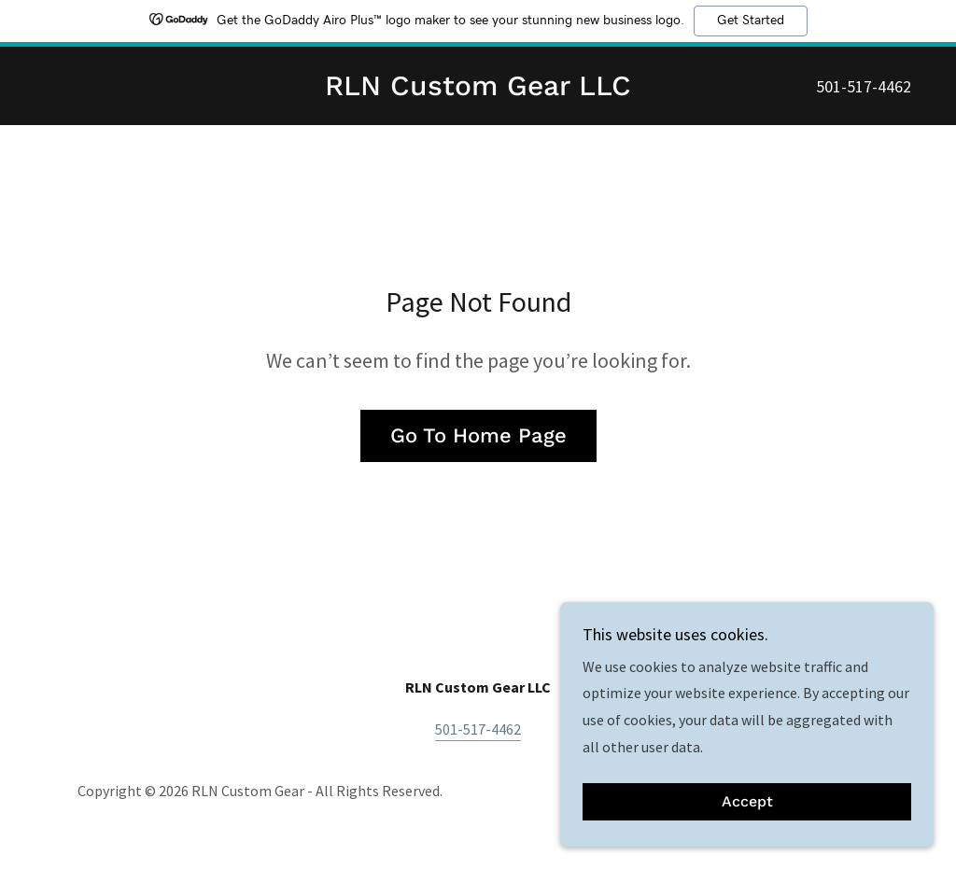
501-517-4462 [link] (863, 86)
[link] (478, 89)
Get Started (750, 20)
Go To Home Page (478, 435)
